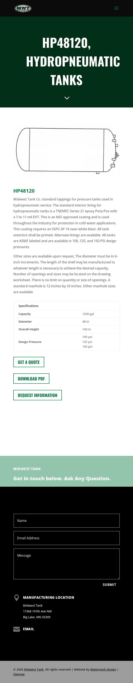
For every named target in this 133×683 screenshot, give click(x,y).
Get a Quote (29, 362)
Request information (37, 395)
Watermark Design (103, 669)
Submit (109, 585)
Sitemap (19, 674)
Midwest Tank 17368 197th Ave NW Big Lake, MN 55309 (37, 611)
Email (28, 629)
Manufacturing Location (48, 597)
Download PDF (31, 378)
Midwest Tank (34, 669)
